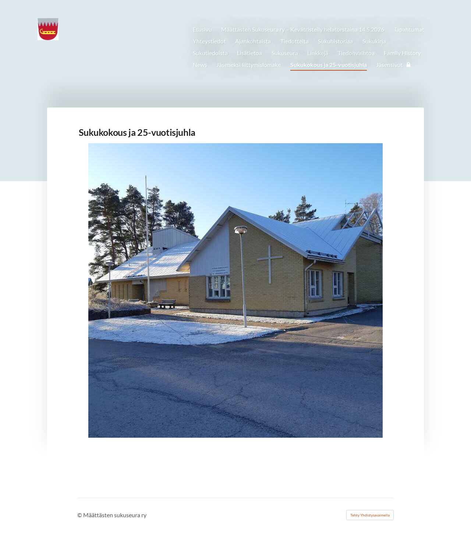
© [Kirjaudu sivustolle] (80, 514)
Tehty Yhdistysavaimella (370, 515)
